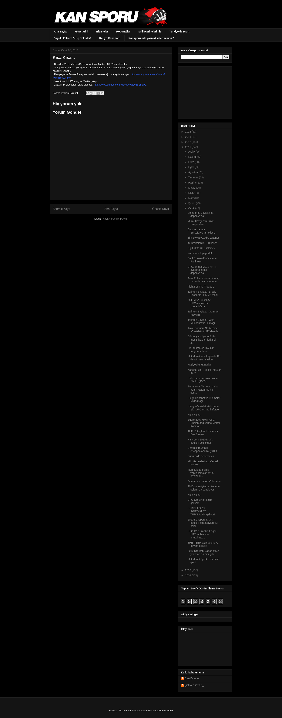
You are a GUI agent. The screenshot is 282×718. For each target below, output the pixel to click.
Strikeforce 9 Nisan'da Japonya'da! (200, 214)
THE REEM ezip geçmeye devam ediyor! (203, 544)
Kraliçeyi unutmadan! (200, 364)
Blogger (136, 710)
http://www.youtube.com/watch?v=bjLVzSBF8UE (120, 84)
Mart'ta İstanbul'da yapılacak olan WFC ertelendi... (201, 473)
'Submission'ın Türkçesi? (202, 242)
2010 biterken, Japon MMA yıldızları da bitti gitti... (203, 552)
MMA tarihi (81, 31)
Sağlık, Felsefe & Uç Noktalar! (72, 38)
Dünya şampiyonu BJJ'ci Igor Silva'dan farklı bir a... (202, 339)
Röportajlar (123, 31)
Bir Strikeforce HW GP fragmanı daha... (201, 349)
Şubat (192, 203)
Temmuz (193, 177)
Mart (191, 198)
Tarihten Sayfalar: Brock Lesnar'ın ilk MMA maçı (203, 293)
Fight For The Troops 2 (201, 286)
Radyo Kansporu (109, 38)
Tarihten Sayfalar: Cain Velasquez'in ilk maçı (201, 321)
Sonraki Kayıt (61, 209)
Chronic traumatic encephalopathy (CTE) (202, 449)
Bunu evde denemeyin (201, 456)
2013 (188, 136)
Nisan (192, 192)
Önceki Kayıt (160, 209)
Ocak (191, 208)
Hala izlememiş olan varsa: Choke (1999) (203, 380)
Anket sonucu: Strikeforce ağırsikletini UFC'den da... (204, 330)
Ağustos (193, 172)
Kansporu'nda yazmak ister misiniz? (151, 38)
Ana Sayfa (60, 31)
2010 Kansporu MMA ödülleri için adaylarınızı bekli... (203, 523)
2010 (188, 570)
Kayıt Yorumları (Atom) (115, 218)
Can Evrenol (192, 678)
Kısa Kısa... (194, 414)
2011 (188, 147)
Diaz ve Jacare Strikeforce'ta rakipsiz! (202, 231)
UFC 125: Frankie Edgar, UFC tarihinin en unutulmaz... (202, 534)
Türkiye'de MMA (179, 31)
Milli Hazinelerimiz (149, 31)
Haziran (193, 182)
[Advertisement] (204, 91)
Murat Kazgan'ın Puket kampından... (201, 223)
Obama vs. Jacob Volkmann (204, 481)
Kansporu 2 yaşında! (200, 253)
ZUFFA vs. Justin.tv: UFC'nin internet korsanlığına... (199, 303)
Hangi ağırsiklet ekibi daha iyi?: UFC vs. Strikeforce (203, 408)
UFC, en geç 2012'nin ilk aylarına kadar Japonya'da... (202, 270)
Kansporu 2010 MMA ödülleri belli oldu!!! (200, 441)
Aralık (192, 151)
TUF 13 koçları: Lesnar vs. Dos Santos (203, 433)
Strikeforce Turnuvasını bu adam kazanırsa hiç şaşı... (203, 389)
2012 (188, 141)
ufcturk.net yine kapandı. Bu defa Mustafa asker (204, 358)
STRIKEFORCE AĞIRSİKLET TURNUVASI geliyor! (201, 511)
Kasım (192, 156)
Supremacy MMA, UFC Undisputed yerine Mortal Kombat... (204, 423)
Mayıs (192, 187)
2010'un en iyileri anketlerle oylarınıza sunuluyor (204, 488)
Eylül (191, 167)
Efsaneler (102, 31)
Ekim (191, 161)
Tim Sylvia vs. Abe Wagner (203, 237)
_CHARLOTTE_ (194, 685)
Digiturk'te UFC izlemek (201, 248)
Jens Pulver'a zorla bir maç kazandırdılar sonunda (203, 280)
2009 (188, 575)
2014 (188, 131)
